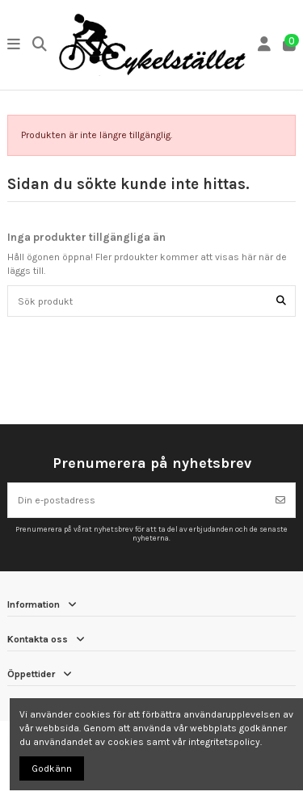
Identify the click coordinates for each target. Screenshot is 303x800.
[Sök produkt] (281, 301)
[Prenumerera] (280, 500)
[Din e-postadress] (137, 500)
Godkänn (52, 768)
